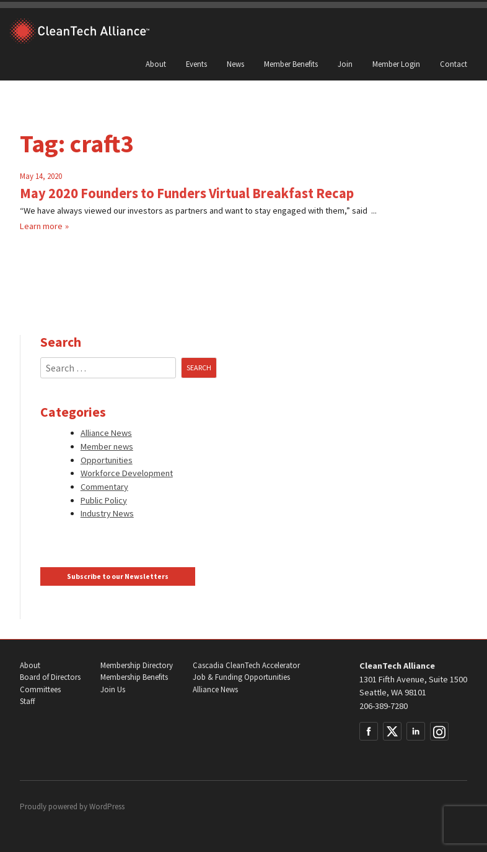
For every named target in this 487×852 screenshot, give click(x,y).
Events (196, 64)
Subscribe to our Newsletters (118, 576)
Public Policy (104, 500)
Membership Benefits (134, 677)
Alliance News (106, 432)
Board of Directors (50, 677)
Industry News (107, 513)
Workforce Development (127, 473)
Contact (453, 64)
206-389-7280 (383, 705)
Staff (27, 701)
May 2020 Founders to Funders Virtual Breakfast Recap (187, 193)
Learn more (41, 226)
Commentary (104, 486)
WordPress (107, 806)
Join (345, 64)
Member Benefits (291, 64)
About (156, 64)
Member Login (396, 64)
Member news (107, 446)
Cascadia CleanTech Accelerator (246, 665)
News (235, 64)
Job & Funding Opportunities (241, 677)
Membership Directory (136, 665)
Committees (40, 689)
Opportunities (107, 460)
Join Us (112, 689)
